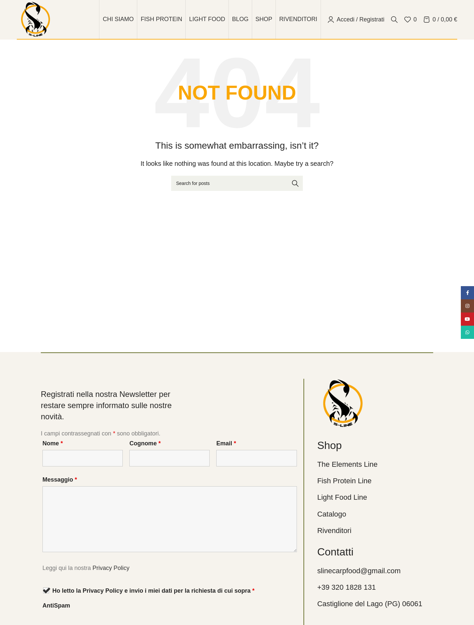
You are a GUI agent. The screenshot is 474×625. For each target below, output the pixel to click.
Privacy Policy (110, 568)
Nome (52, 443)
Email (226, 443)
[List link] (379, 464)
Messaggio (59, 479)
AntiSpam (56, 605)
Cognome (145, 443)
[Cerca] (394, 19)
